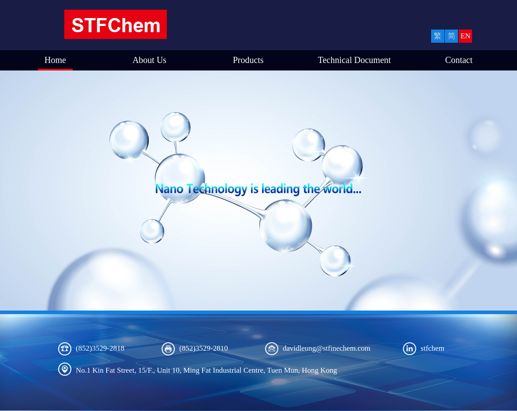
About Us (149, 60)
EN (466, 36)
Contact (459, 60)
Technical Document (354, 60)
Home (55, 60)
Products (248, 60)
